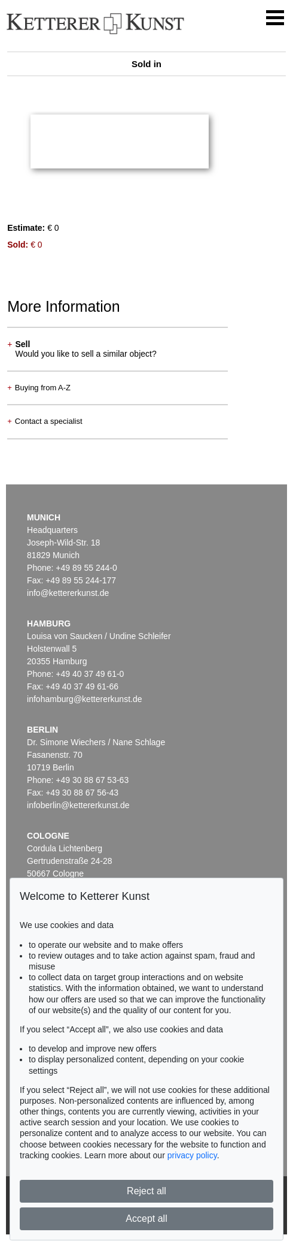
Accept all (146, 1218)
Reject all (146, 1191)
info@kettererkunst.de (68, 593)
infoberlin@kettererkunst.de (78, 805)
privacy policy (192, 1155)
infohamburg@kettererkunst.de (84, 699)
